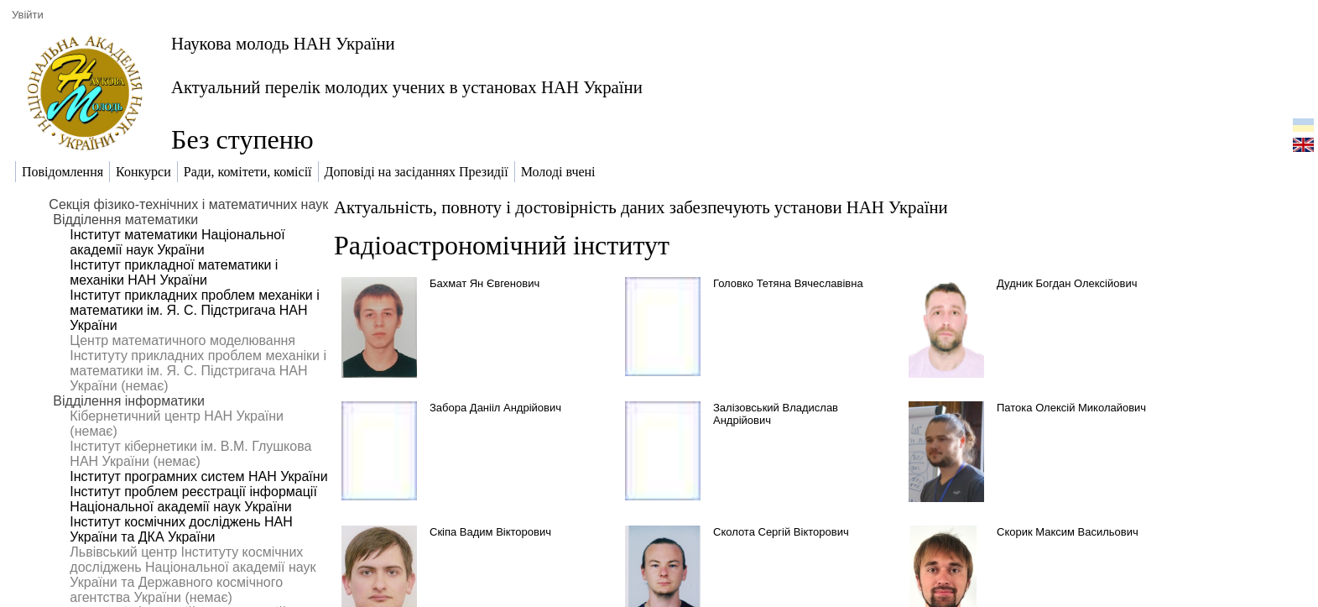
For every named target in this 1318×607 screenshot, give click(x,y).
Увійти (28, 14)
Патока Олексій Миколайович (1071, 407)
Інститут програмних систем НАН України (198, 476)
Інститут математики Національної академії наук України (177, 242)
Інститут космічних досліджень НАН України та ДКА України (181, 529)
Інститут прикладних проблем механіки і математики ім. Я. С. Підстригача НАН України (194, 310)
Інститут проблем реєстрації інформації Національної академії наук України (193, 499)
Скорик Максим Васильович (1067, 532)
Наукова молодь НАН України (283, 43)
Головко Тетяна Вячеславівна (788, 283)
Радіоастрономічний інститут (501, 245)
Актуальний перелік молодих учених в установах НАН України (407, 87)
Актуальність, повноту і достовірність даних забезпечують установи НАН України (641, 207)
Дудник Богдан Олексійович (1067, 283)
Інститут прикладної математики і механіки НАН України (174, 272)
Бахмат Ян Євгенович (484, 283)
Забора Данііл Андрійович (495, 407)
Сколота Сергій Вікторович (781, 532)
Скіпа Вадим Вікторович (490, 532)
